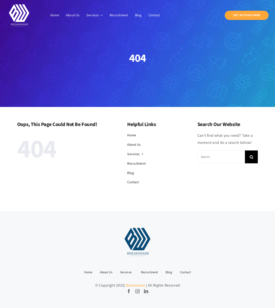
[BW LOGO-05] (19, 4)
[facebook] (129, 291)
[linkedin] (146, 291)
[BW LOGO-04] (137, 227)
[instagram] (137, 291)
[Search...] (221, 156)
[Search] (251, 156)
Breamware (135, 285)
